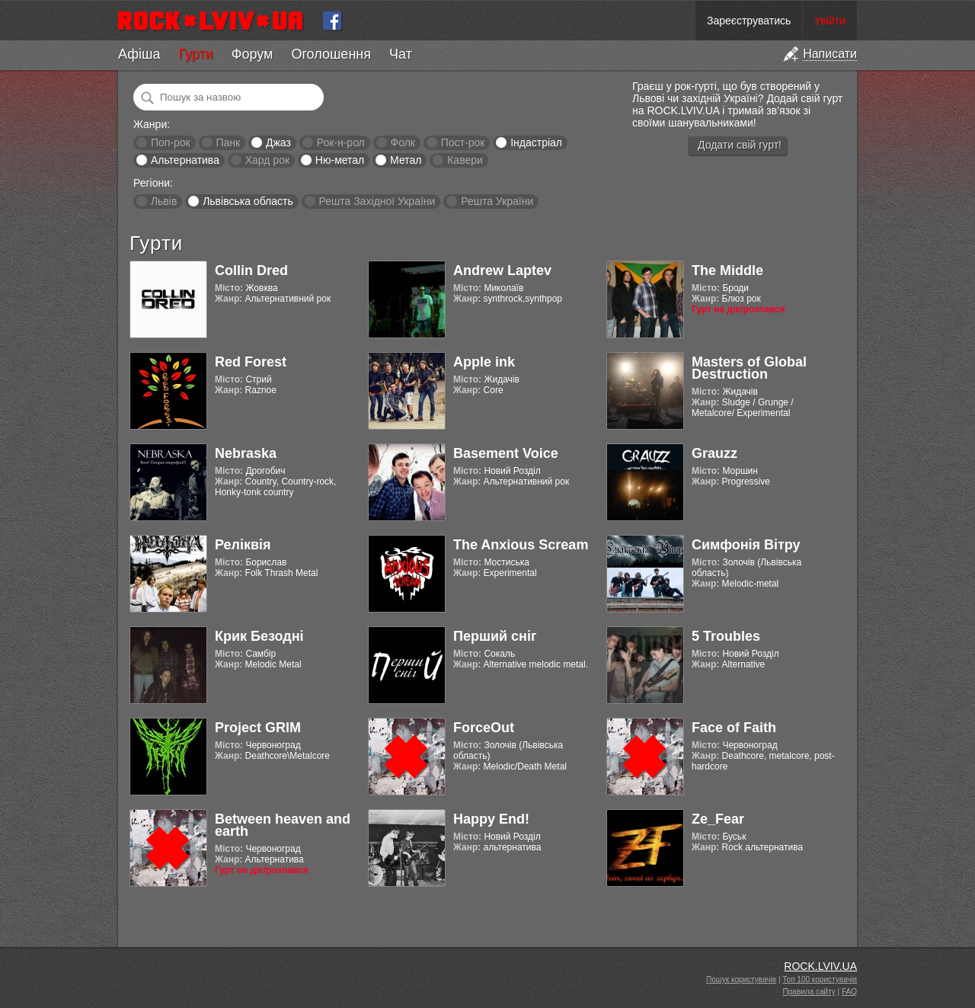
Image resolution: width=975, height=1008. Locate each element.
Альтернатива (185, 160)
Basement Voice (505, 453)
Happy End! (491, 819)
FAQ (849, 991)
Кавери (465, 160)
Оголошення (331, 54)
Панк (228, 142)
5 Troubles (726, 636)
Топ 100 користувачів (819, 979)
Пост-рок (463, 142)
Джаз (278, 142)
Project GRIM (258, 727)
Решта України (497, 201)
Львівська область (248, 201)
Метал (405, 160)
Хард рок (267, 160)
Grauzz (714, 453)
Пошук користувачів (741, 979)
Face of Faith (734, 727)
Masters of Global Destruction (749, 368)
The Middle (727, 270)
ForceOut (483, 727)
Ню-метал (339, 160)
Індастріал (536, 142)
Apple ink (484, 362)
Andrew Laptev (502, 270)
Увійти (830, 20)
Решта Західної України (376, 201)
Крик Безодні (259, 636)
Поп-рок (170, 142)
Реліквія (243, 544)
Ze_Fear (718, 819)
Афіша (139, 54)
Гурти (195, 54)
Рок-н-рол (341, 142)
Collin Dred (251, 270)
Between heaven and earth (282, 825)
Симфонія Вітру (746, 544)
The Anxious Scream (520, 544)
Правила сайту (809, 991)
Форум (252, 54)
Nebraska (246, 453)
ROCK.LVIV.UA (820, 966)
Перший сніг (494, 636)
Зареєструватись (749, 20)
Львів (164, 201)
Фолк (403, 142)
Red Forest (250, 362)
